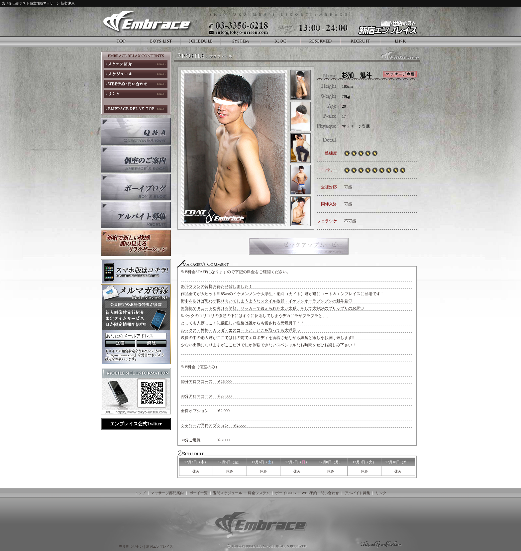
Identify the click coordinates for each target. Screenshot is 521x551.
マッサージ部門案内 (167, 493)
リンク (380, 493)
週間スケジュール (227, 493)
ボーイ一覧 (198, 493)
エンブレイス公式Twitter (136, 423)
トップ (140, 493)
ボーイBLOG (285, 493)
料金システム (259, 493)
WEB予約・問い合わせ (320, 493)
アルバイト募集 (357, 493)
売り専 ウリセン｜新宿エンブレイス (146, 546)
